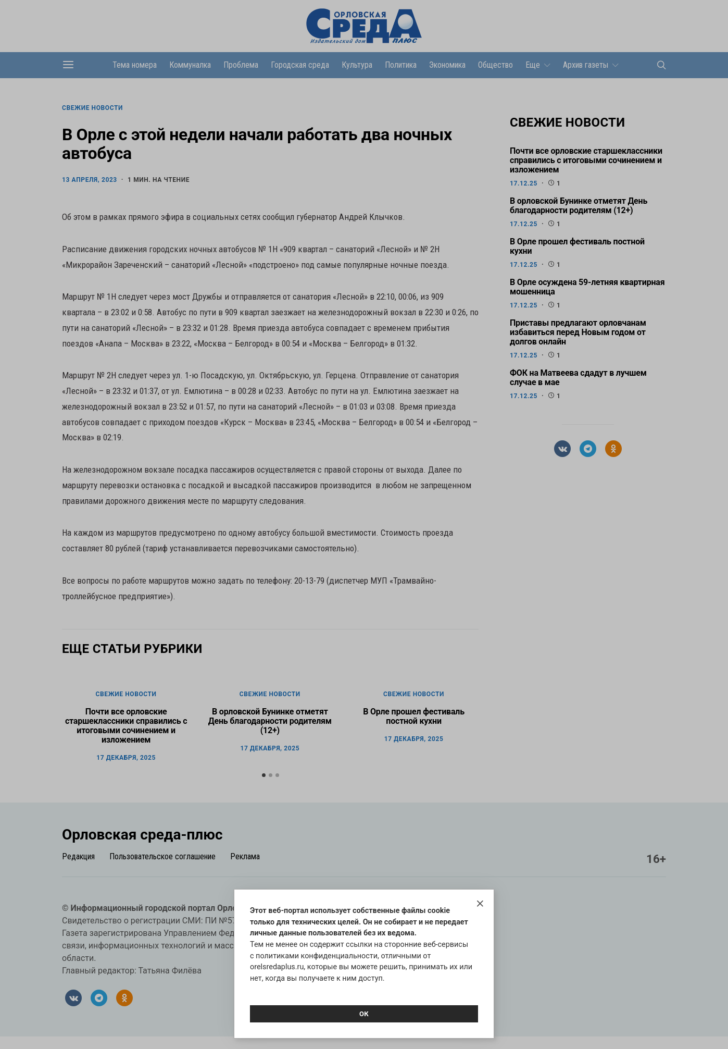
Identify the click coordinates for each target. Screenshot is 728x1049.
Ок (364, 1014)
